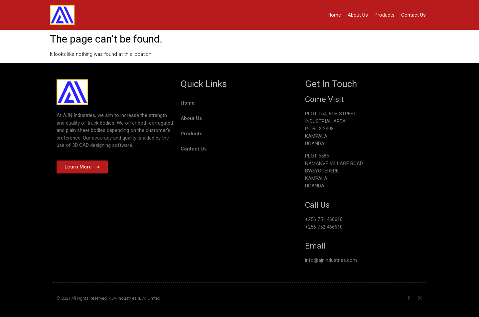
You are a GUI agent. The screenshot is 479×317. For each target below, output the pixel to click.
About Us (358, 15)
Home (334, 15)
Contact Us (413, 15)
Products (385, 15)
